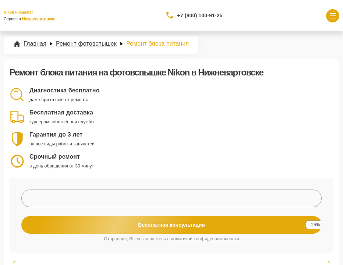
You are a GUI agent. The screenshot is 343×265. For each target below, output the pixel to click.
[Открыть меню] (332, 15)
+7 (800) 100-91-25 (200, 15)
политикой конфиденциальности (205, 238)
